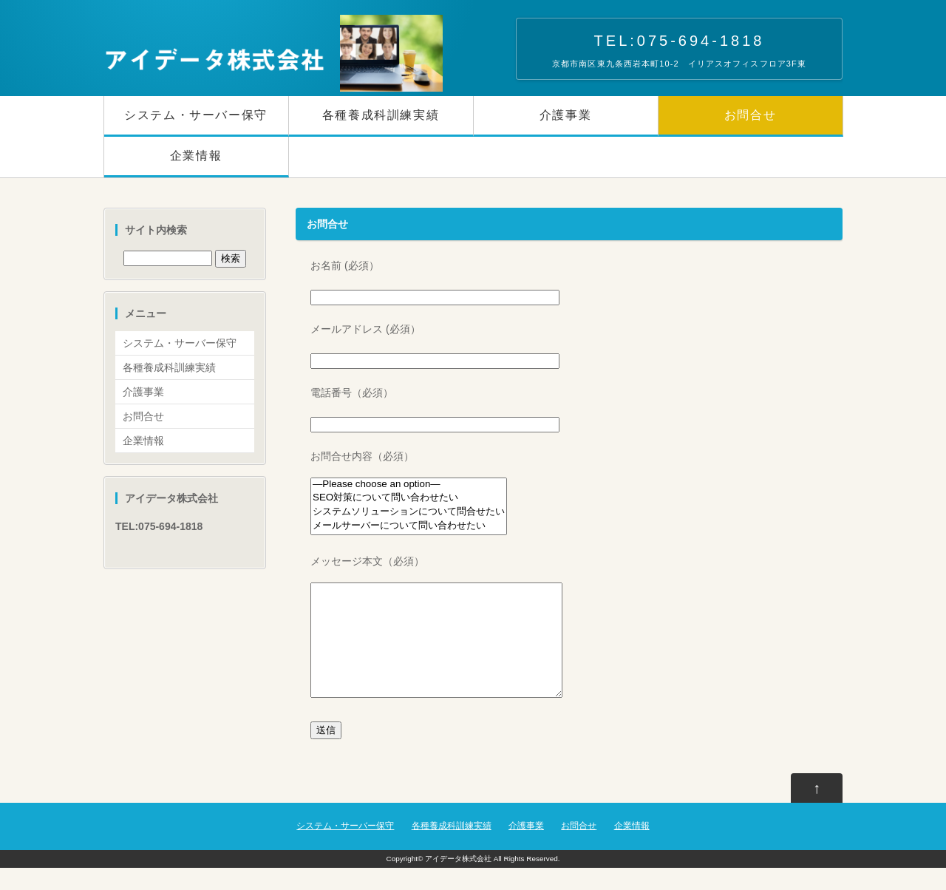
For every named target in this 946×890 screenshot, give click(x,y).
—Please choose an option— (408, 484)
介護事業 (565, 115)
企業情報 (196, 155)
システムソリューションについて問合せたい (408, 512)
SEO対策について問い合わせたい (408, 498)
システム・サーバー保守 (196, 115)
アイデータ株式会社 (458, 881)
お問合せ (750, 115)
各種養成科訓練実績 (380, 115)
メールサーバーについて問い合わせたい (408, 526)
